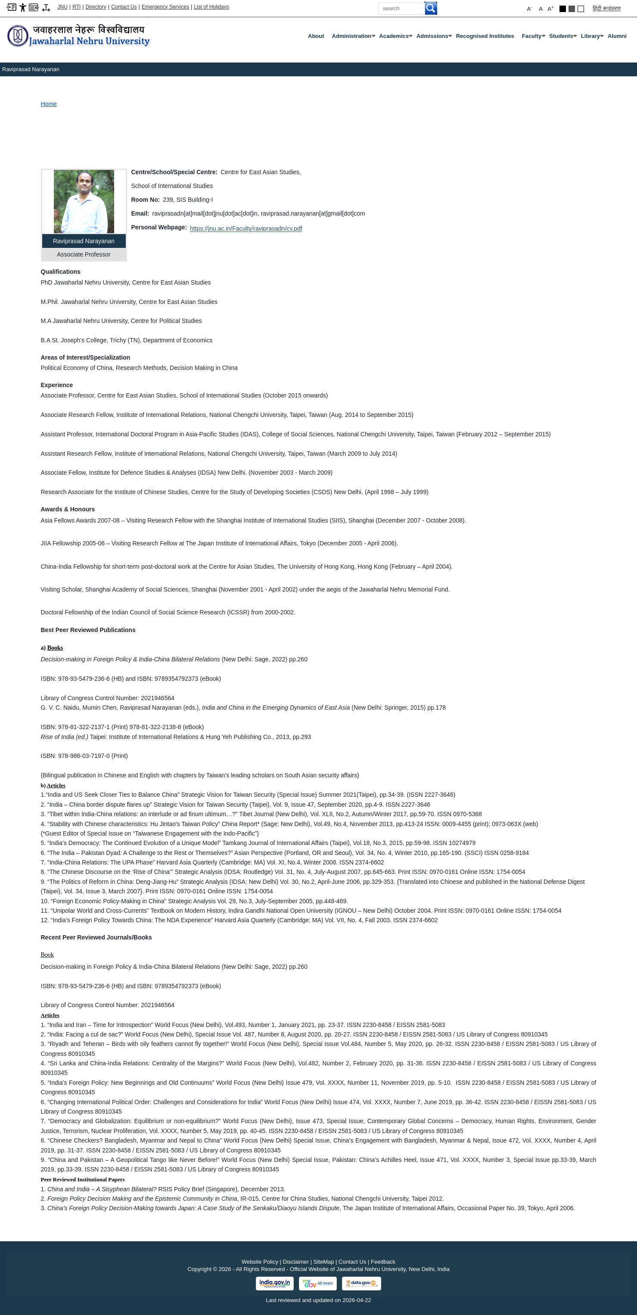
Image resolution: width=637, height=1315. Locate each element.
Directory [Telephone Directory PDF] (96, 7)
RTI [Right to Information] (76, 7)
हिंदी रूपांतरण (607, 8)
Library (592, 38)
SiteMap (324, 1262)
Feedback (383, 1262)
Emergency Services (165, 7)
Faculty (534, 38)
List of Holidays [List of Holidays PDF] (211, 7)
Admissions (434, 38)
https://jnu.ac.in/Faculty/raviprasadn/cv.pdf (246, 228)
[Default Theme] (581, 9)
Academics (396, 38)
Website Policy (260, 1262)
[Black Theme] (562, 9)
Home (49, 103)
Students (563, 38)
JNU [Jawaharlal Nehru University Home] (63, 7)
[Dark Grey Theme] (572, 9)
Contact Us (124, 7)
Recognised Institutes (485, 36)
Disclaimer (296, 1262)
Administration (354, 38)
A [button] (550, 8)
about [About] (316, 36)
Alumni (617, 36)
